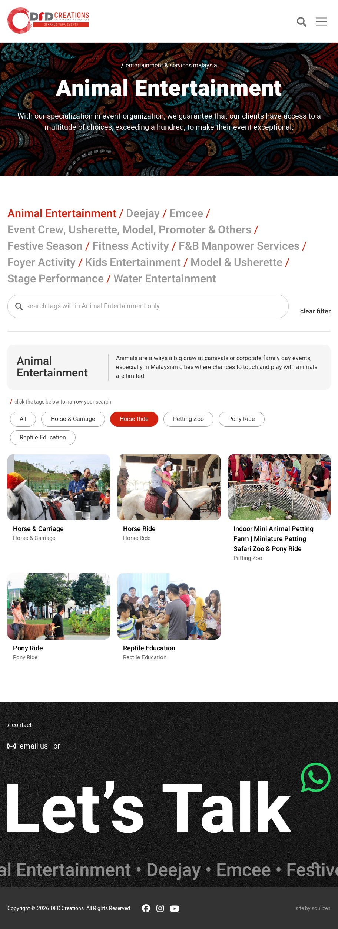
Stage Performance (55, 279)
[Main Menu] (321, 22)
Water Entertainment (164, 279)
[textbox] (150, 306)
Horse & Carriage (73, 419)
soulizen (321, 908)
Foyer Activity (41, 263)
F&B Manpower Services (239, 246)
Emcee (186, 214)
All (23, 419)
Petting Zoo (188, 419)
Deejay (143, 214)
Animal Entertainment (61, 214)
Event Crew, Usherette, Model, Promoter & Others (129, 230)
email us (34, 746)
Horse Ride (134, 419)
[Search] (301, 22)
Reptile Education (43, 437)
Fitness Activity (130, 246)
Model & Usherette (236, 263)
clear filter (315, 311)
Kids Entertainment (133, 263)
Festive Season (45, 246)
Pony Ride (241, 419)
